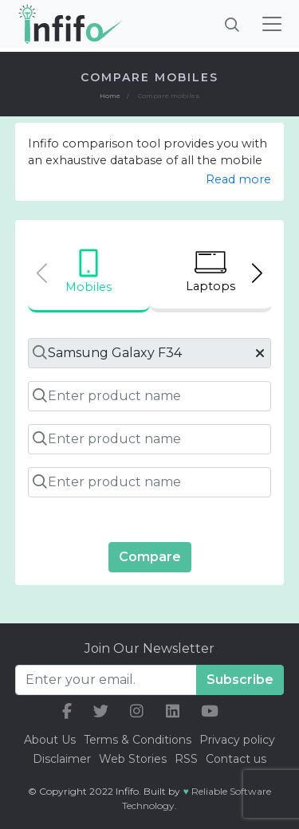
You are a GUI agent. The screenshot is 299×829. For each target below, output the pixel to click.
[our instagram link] (137, 711)
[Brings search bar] (232, 24)
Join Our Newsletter (149, 648)
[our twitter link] (100, 711)
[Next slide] (257, 273)
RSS (186, 759)
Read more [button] (238, 179)
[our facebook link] (67, 711)
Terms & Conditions (137, 740)
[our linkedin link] (172, 711)
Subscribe (240, 679)
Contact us (236, 759)
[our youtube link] (209, 711)
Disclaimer (63, 759)
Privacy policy (237, 740)
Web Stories (133, 759)
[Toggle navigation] (272, 24)
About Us (50, 740)
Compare (150, 556)
